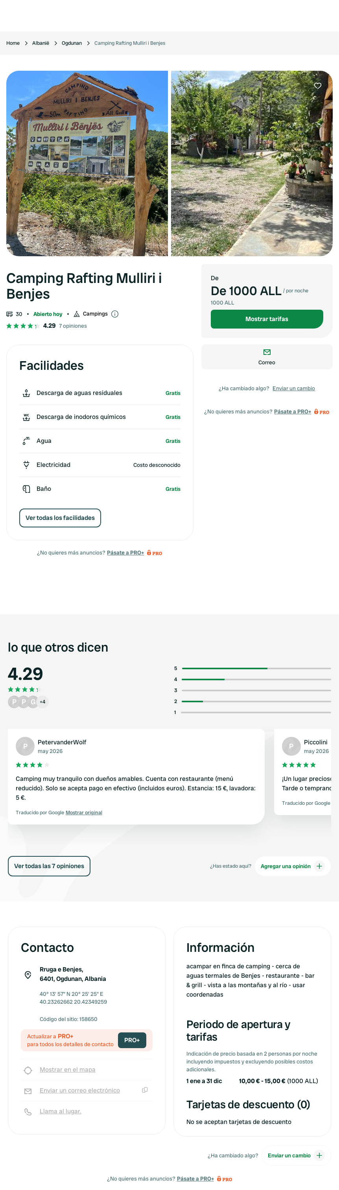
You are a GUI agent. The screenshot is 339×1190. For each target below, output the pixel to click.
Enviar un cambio (294, 388)
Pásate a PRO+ (125, 552)
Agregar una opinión (293, 866)
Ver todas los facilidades (60, 518)
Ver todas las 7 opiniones (49, 866)
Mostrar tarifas (266, 319)
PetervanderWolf (62, 742)
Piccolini (316, 742)
